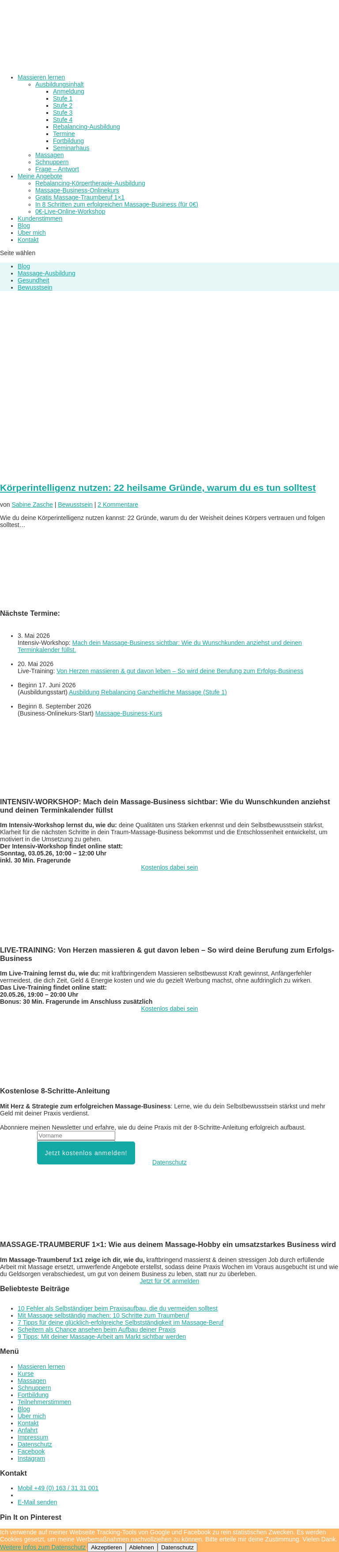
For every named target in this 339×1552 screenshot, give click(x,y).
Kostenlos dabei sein (169, 867)
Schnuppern (52, 162)
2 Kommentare (118, 504)
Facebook (31, 1451)
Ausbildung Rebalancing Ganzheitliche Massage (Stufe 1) (148, 692)
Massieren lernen (41, 77)
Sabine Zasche (32, 504)
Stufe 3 (62, 112)
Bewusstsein (35, 287)
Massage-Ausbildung (46, 273)
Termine (64, 133)
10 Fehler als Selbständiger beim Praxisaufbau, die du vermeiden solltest (118, 1308)
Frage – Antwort (57, 169)
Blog (24, 225)
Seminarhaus (71, 147)
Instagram (31, 1458)
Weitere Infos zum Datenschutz (43, 1547)
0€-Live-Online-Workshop (70, 211)
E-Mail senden (37, 1502)
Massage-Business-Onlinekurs (77, 190)
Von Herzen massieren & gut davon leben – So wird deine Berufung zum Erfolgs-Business (179, 670)
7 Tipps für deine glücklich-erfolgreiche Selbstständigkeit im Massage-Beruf (120, 1322)
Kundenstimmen (40, 218)
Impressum (33, 1437)
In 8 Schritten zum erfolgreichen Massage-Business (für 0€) (116, 204)
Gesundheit (33, 280)
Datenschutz (169, 1162)
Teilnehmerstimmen (44, 1401)
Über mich (32, 232)
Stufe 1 (62, 98)
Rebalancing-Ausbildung (86, 126)
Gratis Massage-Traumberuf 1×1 (79, 197)
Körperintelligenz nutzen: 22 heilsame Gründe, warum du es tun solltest (158, 487)
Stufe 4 (62, 119)
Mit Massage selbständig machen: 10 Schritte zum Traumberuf (103, 1315)
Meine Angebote (40, 176)
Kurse (26, 1373)
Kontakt (28, 239)
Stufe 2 (62, 105)
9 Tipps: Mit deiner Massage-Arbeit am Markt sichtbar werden (102, 1336)
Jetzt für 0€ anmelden (170, 1281)
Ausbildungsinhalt (59, 84)
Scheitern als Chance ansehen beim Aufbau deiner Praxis (97, 1329)
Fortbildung (68, 140)
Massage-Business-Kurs (128, 713)
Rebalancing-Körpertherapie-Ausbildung (90, 183)
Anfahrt (28, 1430)
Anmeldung (68, 91)
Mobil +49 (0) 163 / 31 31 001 (58, 1488)
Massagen (49, 154)
